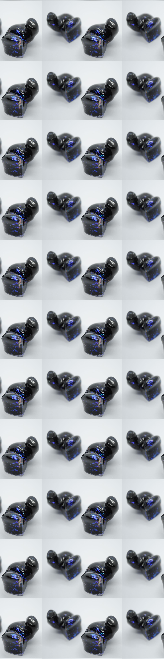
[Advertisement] (59, 103)
